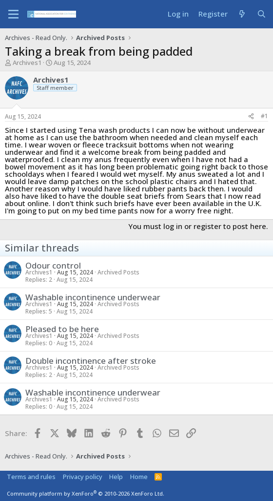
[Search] (261, 14)
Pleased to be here (62, 328)
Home (139, 476)
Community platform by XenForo (85, 493)
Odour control (53, 265)
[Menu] (13, 14)
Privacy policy (82, 476)
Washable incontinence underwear (92, 297)
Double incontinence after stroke (90, 360)
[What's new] (242, 14)
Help (116, 476)
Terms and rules (31, 476)
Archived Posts (118, 272)
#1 (264, 116)
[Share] (251, 116)
